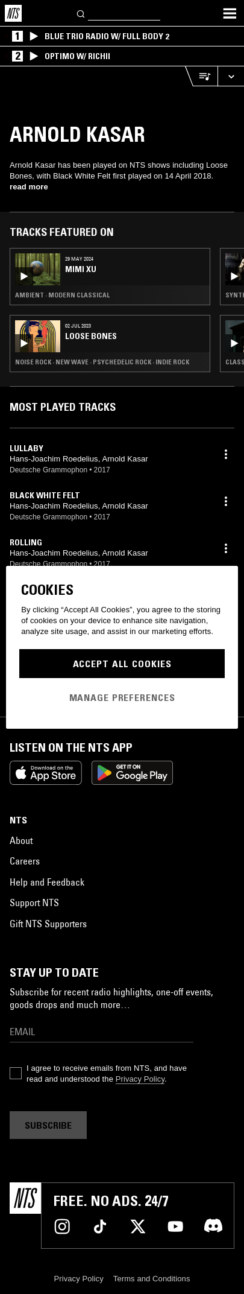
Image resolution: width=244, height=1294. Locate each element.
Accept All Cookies (122, 664)
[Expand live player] (230, 76)
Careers (25, 861)
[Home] (13, 13)
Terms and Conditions (151, 1278)
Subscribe (48, 1125)
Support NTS (34, 902)
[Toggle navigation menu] (229, 13)
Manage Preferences (122, 697)
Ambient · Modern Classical (62, 295)
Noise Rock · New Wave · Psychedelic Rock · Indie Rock (102, 362)
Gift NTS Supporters (48, 924)
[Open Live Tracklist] (201, 76)
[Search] (81, 13)
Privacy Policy (140, 1078)
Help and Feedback (47, 882)
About (21, 840)
